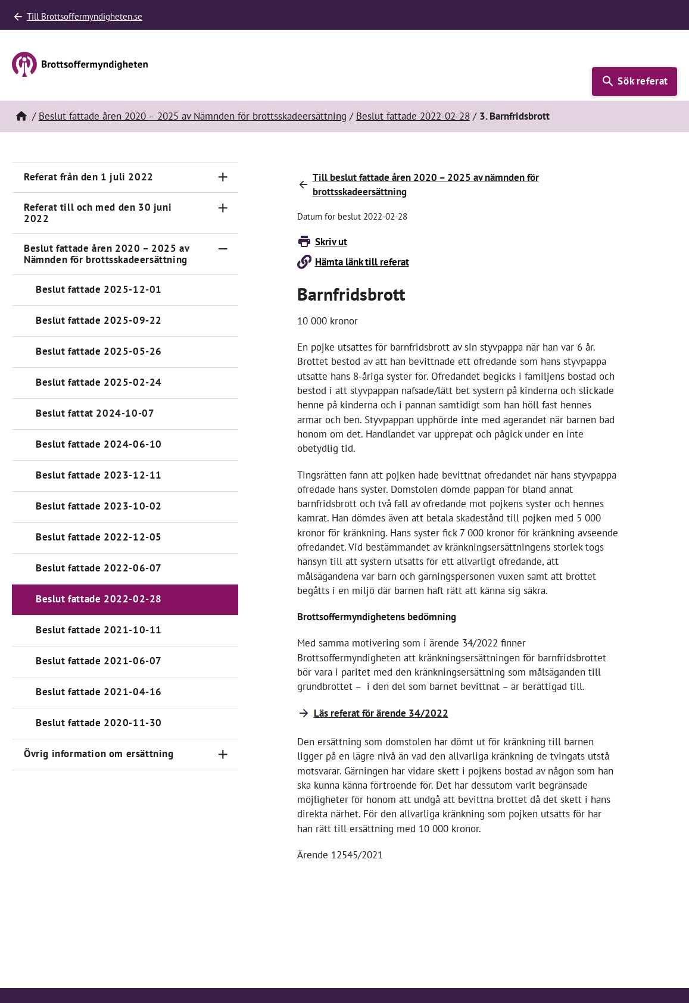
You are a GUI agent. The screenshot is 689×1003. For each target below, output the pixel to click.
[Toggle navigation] (222, 177)
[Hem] (21, 116)
